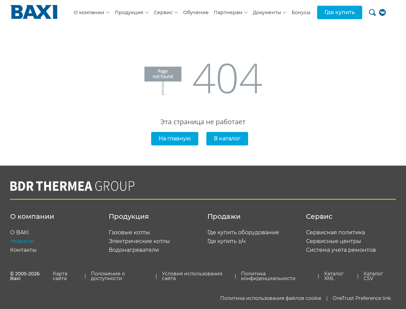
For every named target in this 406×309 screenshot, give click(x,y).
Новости (22, 241)
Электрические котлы (139, 241)
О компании (89, 12)
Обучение (196, 12)
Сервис (163, 12)
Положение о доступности (108, 276)
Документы (267, 12)
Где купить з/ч (226, 241)
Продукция (129, 12)
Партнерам (228, 12)
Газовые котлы (129, 232)
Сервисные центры (333, 241)
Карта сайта (60, 276)
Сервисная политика (335, 232)
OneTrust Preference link (362, 298)
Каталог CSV (373, 276)
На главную (175, 138)
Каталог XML (334, 276)
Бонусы (301, 12)
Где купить (340, 12)
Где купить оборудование (243, 232)
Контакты (23, 250)
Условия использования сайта (192, 276)
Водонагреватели (134, 250)
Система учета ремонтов (341, 250)
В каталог (227, 138)
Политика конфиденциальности (268, 276)
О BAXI (19, 232)
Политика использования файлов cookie (270, 298)
